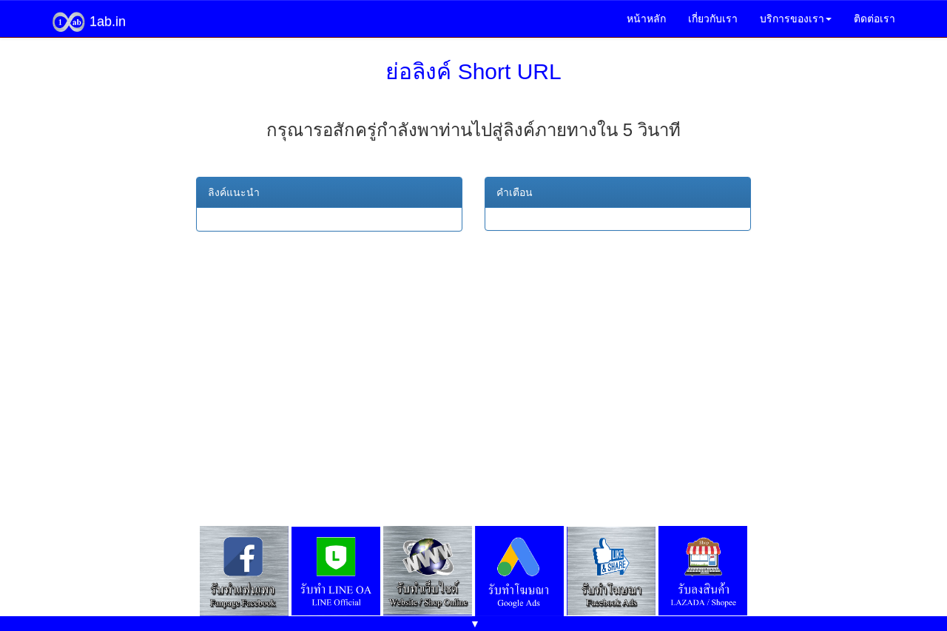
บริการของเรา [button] (796, 18)
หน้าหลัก (646, 18)
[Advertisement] (473, 364)
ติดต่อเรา (874, 18)
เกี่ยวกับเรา (713, 18)
